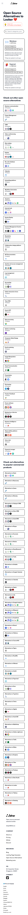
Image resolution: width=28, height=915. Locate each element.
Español (5, 900)
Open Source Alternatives (14, 857)
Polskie (4, 908)
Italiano (5, 904)
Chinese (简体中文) (7, 902)
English (5, 886)
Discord (8, 842)
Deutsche (5, 892)
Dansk (4, 890)
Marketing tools (11, 860)
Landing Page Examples (13, 855)
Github (8, 840)
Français (5, 898)
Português (5, 910)
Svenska (5, 896)
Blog (7, 852)
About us (9, 834)
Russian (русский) (7, 912)
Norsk (4, 888)
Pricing (8, 837)
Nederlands (6, 894)
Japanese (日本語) (7, 906)
